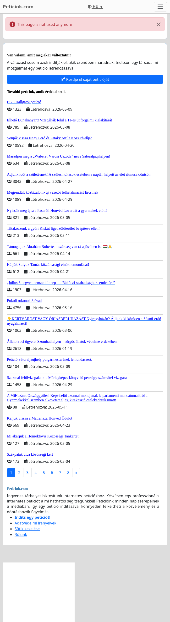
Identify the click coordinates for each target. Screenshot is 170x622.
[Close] (158, 24)
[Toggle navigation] (160, 6)
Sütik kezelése (27, 528)
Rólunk (21, 534)
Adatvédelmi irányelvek (35, 523)
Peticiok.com (18, 6)
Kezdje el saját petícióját (85, 79)
